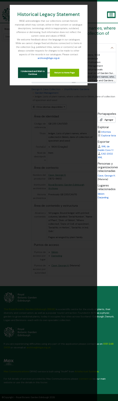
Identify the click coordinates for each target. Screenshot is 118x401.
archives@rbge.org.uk (59, 50)
